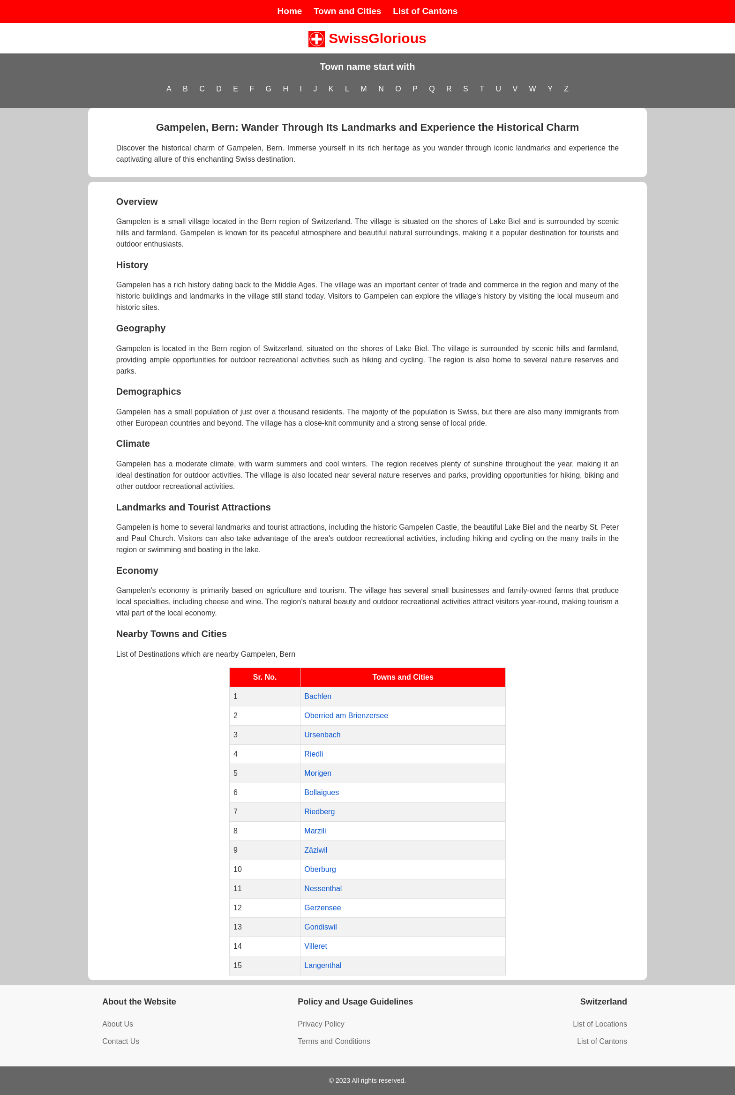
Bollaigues (321, 792)
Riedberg (319, 812)
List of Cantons (425, 11)
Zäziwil (315, 850)
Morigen (317, 773)
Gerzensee (322, 908)
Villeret (315, 946)
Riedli (313, 754)
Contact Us (120, 1041)
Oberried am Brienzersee (346, 716)
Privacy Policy (321, 1024)
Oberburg (320, 869)
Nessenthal (323, 888)
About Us (117, 1024)
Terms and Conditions (334, 1041)
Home (290, 11)
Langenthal (322, 965)
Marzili (315, 831)
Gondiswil (320, 927)
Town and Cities (347, 11)
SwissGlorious (367, 38)
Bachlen (317, 696)
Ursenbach (322, 735)
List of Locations (600, 1024)
